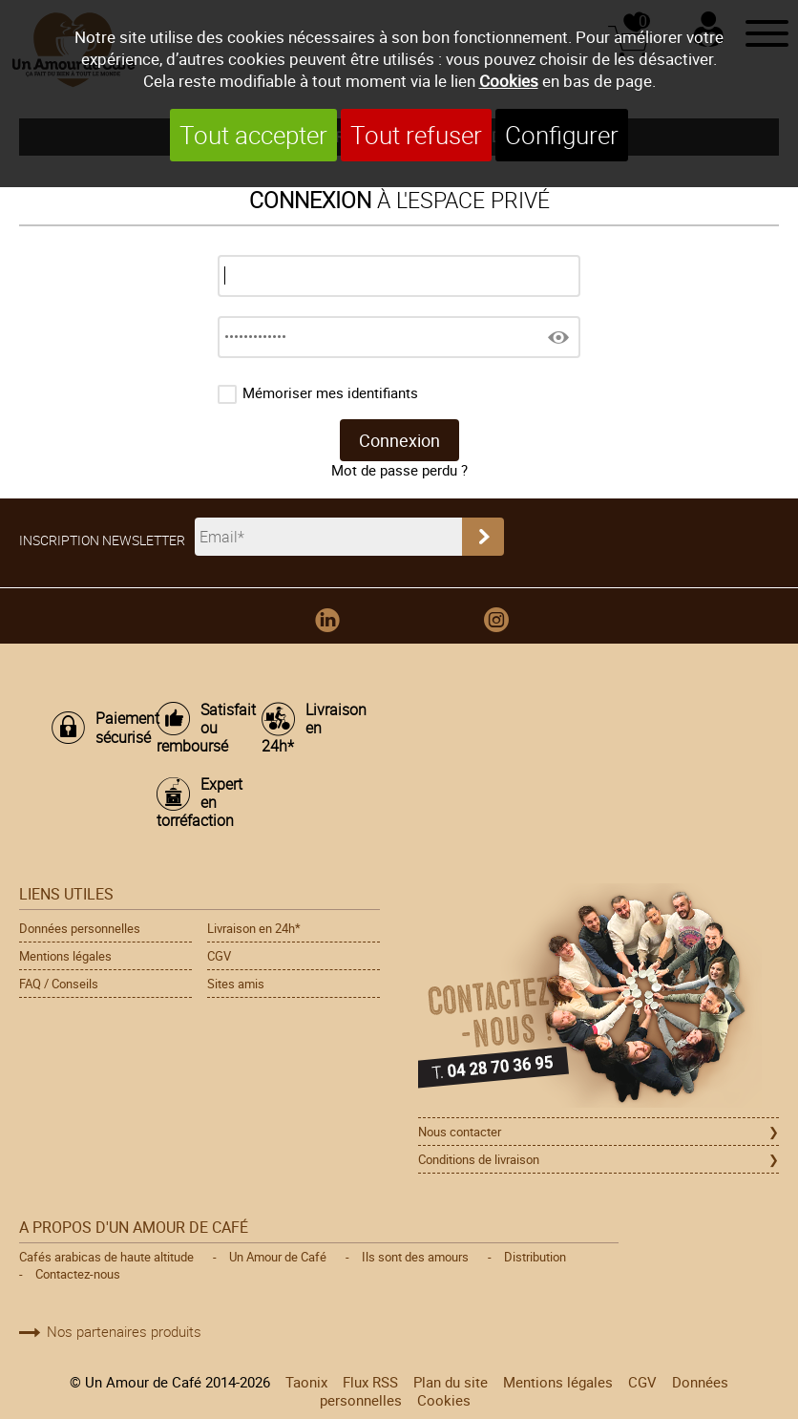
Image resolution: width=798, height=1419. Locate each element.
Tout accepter (253, 135)
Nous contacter (459, 1131)
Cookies (508, 81)
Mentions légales (65, 955)
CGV (219, 955)
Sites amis (235, 983)
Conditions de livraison (478, 1159)
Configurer (562, 135)
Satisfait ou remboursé (199, 728)
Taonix (306, 1382)
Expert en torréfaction (199, 803)
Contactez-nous (77, 1273)
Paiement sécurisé (116, 728)
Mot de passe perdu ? (399, 470)
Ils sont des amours (415, 1256)
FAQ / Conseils (58, 983)
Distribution (535, 1256)
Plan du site (450, 1382)
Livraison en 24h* (304, 728)
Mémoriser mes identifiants (330, 393)
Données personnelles (79, 928)
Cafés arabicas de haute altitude (106, 1256)
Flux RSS (370, 1382)
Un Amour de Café (277, 1256)
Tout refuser (416, 135)
